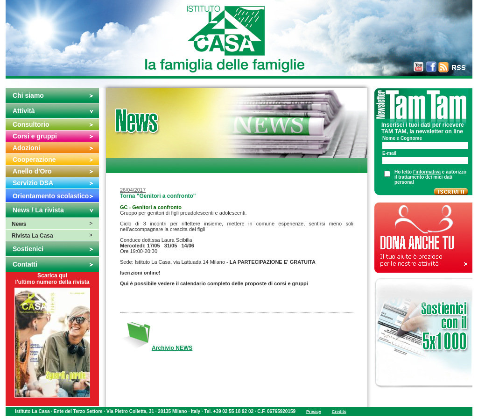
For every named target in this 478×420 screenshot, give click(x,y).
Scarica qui (52, 275)
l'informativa (427, 171)
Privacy (313, 411)
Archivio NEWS (172, 348)
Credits (339, 411)
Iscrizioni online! (140, 272)
